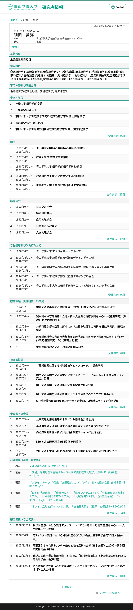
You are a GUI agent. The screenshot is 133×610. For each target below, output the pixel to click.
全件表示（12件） (117, 239)
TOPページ (16, 20)
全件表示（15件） (117, 194)
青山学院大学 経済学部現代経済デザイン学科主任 (65, 257)
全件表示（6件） (118, 136)
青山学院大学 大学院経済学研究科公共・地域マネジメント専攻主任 (75, 267)
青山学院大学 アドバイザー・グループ (58, 251)
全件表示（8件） (118, 353)
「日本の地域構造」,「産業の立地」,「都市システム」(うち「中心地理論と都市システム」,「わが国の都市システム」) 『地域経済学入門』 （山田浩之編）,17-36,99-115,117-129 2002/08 (77, 496)
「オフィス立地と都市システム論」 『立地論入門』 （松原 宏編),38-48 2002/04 (77, 506)
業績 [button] (14, 47)
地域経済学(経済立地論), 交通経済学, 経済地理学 (39, 91)
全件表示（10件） (117, 576)
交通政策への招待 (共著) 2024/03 (49, 466)
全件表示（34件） (117, 513)
